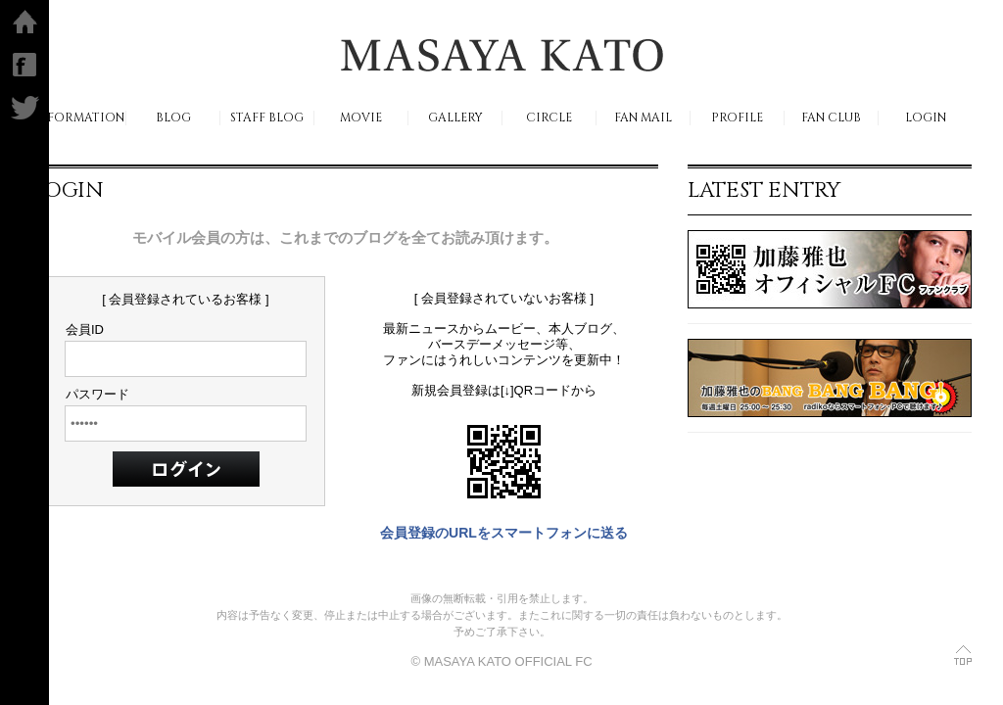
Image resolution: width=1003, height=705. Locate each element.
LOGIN (925, 118)
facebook (24, 64)
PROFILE (737, 118)
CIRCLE (549, 118)
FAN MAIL (643, 118)
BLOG (173, 118)
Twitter (25, 107)
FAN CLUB (831, 118)
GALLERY (455, 118)
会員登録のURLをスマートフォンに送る (504, 532)
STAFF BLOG (267, 118)
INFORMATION (78, 118)
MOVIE (361, 118)
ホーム (25, 21)
